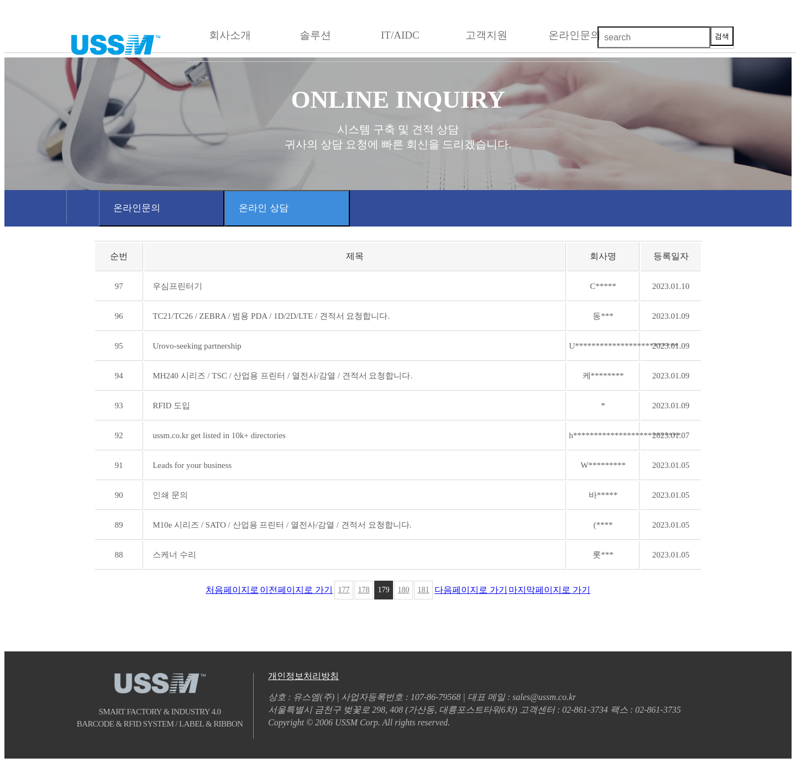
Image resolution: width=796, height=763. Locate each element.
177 (344, 590)
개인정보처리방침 (303, 676)
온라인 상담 (264, 208)
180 (404, 590)
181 (424, 590)
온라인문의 (136, 208)
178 (364, 590)
